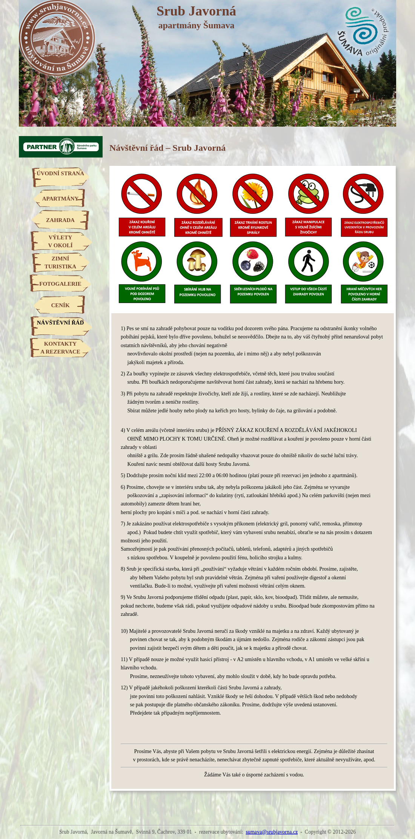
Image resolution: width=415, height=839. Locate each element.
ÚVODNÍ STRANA (60, 173)
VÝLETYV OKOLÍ (60, 241)
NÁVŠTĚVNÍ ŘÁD (60, 323)
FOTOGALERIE (60, 284)
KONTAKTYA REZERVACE (60, 348)
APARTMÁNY (60, 199)
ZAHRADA (60, 220)
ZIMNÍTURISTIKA (60, 262)
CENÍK (60, 305)
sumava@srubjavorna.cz (272, 832)
